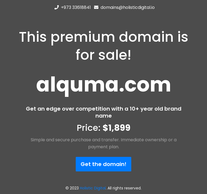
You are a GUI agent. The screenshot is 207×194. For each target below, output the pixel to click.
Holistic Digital (93, 188)
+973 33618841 (76, 7)
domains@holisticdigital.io (128, 7)
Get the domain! (103, 164)
